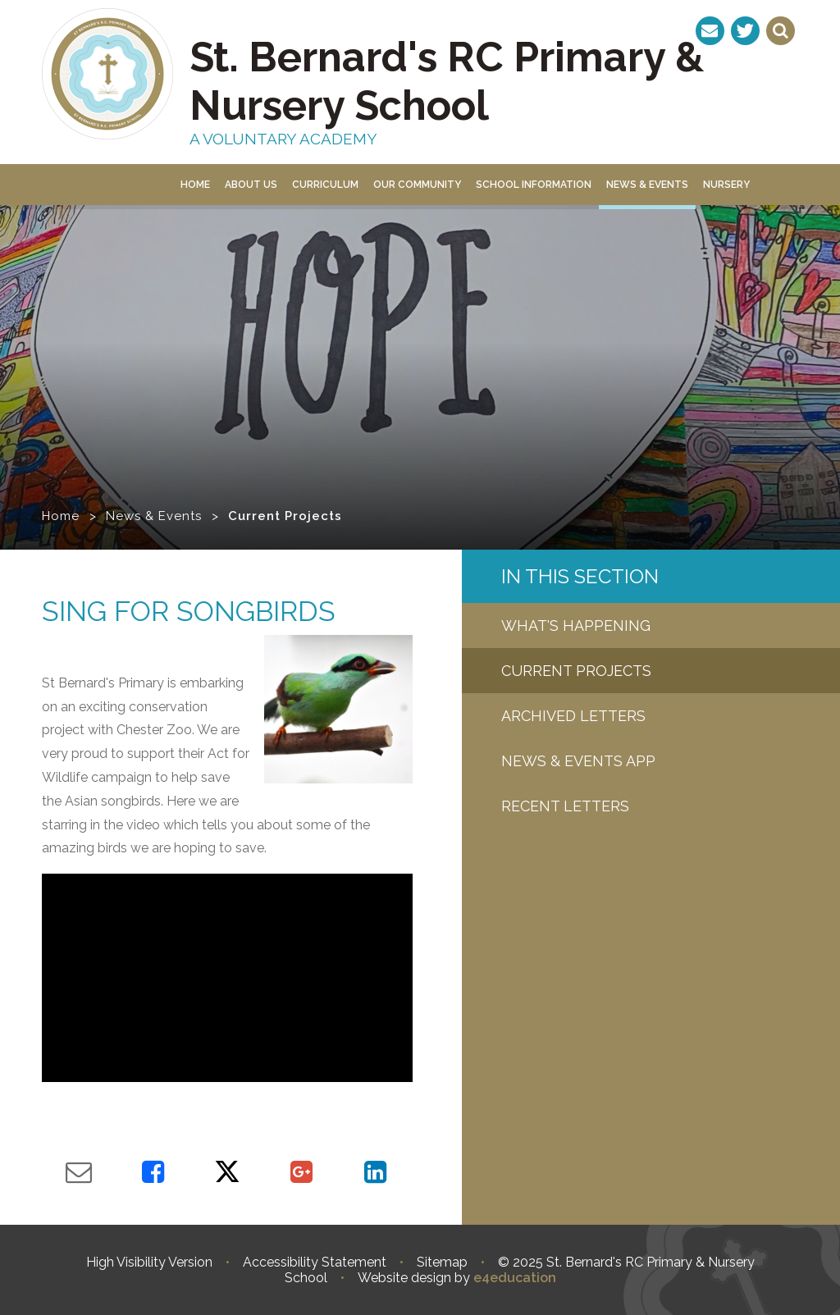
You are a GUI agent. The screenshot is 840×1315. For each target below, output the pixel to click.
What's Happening (576, 625)
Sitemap (442, 1262)
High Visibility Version (149, 1262)
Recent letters (565, 806)
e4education (514, 1277)
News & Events (154, 516)
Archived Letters (573, 715)
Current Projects (285, 516)
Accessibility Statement (314, 1262)
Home (61, 516)
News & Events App (578, 760)
